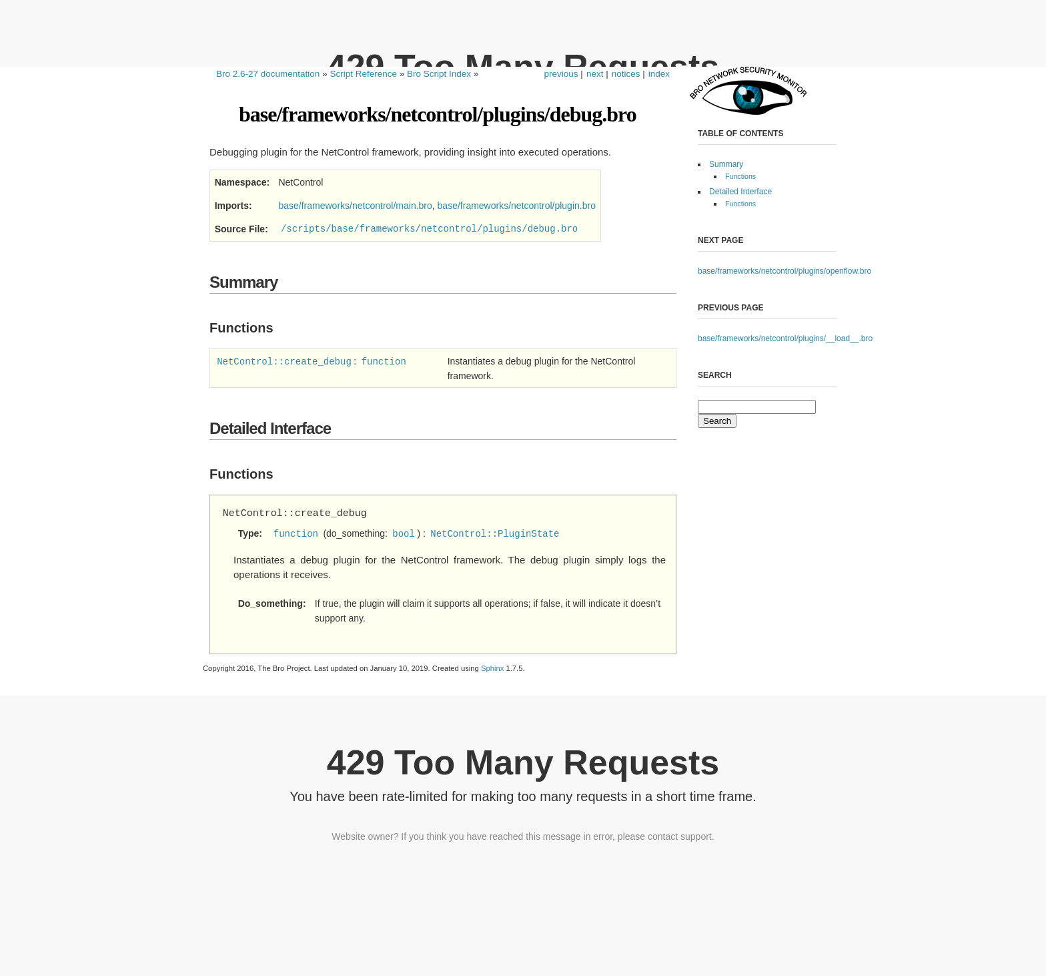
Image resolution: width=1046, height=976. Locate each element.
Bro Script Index (439, 74)
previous (561, 74)
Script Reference (363, 74)
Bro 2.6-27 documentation (268, 74)
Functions (740, 176)
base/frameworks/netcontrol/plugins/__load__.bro (785, 338)
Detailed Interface (740, 191)
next (595, 74)
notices (626, 74)
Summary (726, 164)
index (659, 74)
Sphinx (492, 668)
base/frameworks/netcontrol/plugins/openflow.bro (784, 271)
